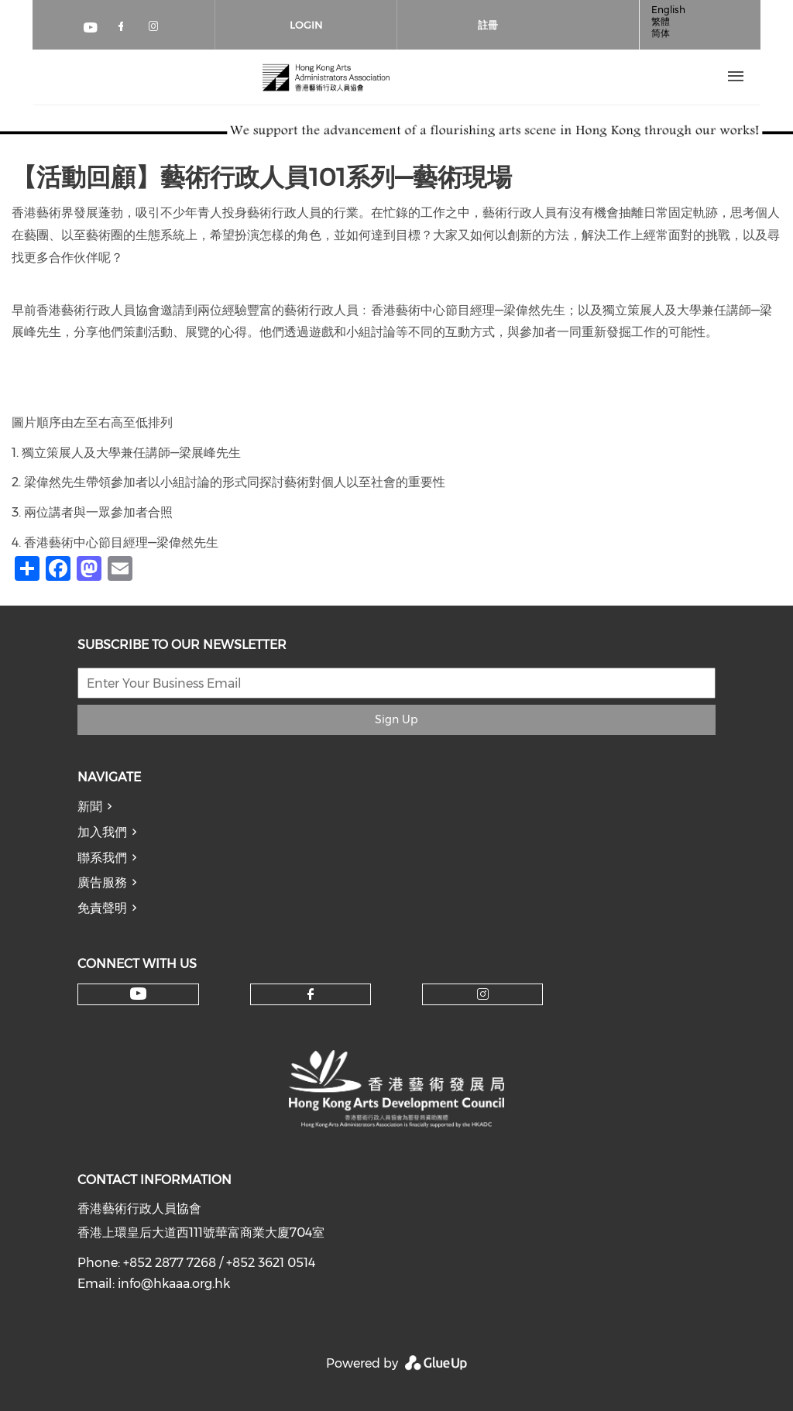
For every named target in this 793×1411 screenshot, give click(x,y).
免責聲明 (102, 908)
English (668, 9)
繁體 (660, 21)
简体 (660, 33)
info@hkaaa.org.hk (174, 1283)
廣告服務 (102, 882)
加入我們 (102, 832)
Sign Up (396, 719)
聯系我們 (102, 857)
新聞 (89, 806)
